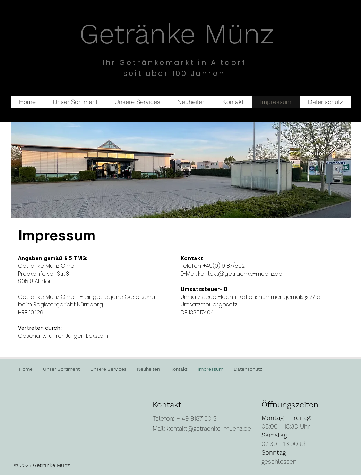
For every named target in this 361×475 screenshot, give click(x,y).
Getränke (141, 34)
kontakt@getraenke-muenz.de (209, 428)
